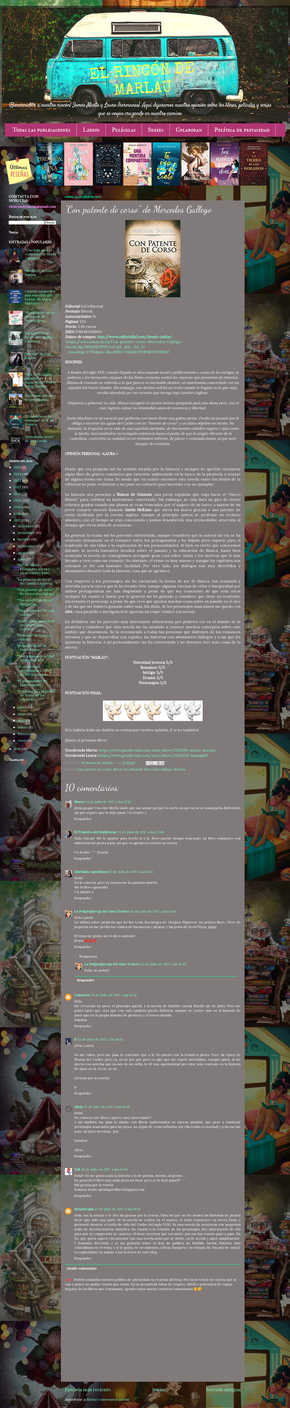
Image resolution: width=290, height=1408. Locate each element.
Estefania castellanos (90, 872)
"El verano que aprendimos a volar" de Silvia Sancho (34, 671)
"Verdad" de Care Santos (38, 356)
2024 (18, 474)
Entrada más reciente (88, 1390)
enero (23, 740)
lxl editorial (133, 769)
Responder (82, 819)
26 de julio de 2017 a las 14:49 (104, 1169)
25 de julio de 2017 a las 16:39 (107, 1107)
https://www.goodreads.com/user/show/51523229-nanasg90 (153, 755)
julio (22, 559)
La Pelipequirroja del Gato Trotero (101, 911)
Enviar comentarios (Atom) (108, 1399)
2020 (18, 500)
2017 (17, 520)
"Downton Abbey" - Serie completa (40, 398)
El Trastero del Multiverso (95, 832)
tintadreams (84, 1209)
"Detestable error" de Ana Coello (39, 439)
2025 (18, 467)
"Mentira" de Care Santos (39, 273)
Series (156, 130)
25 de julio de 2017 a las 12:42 (114, 995)
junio (22, 707)
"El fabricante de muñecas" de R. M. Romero (39, 420)
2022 (18, 487)
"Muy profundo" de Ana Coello (35, 613)
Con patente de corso (94, 769)
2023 (18, 480)
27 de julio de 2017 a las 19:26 (117, 1209)
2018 (18, 514)
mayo (22, 714)
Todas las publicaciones (41, 130)
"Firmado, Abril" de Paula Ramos (32, 648)
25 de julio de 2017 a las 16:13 (100, 1039)
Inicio (158, 1390)
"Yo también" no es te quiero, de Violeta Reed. (40, 317)
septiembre (27, 546)
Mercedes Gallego (158, 769)
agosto (23, 553)
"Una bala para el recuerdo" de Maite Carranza (40, 254)
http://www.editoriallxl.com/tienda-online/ (134, 336)
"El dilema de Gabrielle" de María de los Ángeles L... (36, 695)
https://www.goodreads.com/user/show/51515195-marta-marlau (156, 750)
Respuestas (88, 956)
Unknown (82, 995)
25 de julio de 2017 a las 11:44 (153, 911)
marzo (23, 727)
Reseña (180, 769)
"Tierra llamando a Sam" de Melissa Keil (36, 658)
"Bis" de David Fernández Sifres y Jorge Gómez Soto (33, 569)
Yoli (77, 1169)
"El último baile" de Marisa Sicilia (32, 683)
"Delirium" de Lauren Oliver (34, 637)
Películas (124, 130)
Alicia (78, 1107)
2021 (18, 494)
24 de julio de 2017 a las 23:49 (140, 832)
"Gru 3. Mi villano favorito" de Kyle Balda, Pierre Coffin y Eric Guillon (40, 380)
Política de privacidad (242, 130)
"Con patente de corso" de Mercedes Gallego (35, 592)
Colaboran (189, 130)
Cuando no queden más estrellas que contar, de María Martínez (40, 297)
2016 (18, 749)
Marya (79, 802)
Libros (91, 130)
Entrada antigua (223, 1390)
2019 (18, 507)
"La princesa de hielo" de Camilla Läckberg (38, 337)
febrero (24, 734)
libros (117, 769)
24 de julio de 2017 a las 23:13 (108, 802)
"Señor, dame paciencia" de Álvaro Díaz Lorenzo (36, 625)
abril (22, 720)
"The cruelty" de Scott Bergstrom (34, 602)
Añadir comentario (81, 1268)
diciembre (26, 526)
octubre (24, 539)
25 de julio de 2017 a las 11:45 (163, 964)
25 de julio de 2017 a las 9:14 (131, 872)
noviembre (27, 533)
